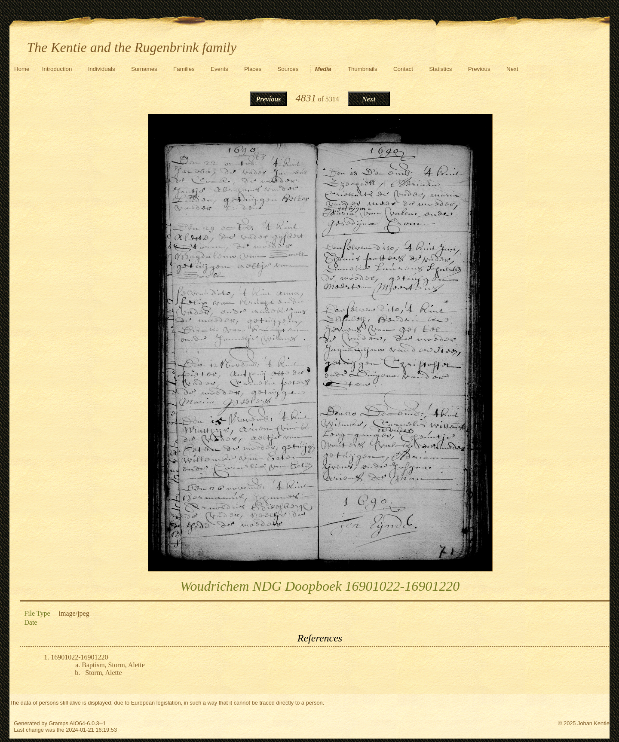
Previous (479, 69)
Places (252, 69)
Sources (287, 69)
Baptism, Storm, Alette (113, 665)
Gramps (58, 723)
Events (219, 69)
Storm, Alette (103, 672)
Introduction (57, 69)
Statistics (440, 69)
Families (184, 69)
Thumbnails (362, 69)
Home (22, 69)
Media (323, 69)
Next (512, 69)
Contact (403, 69)
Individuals (101, 69)
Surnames (144, 69)
